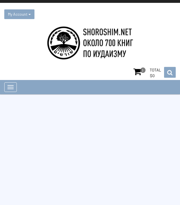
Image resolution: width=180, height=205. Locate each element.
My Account (19, 14)
